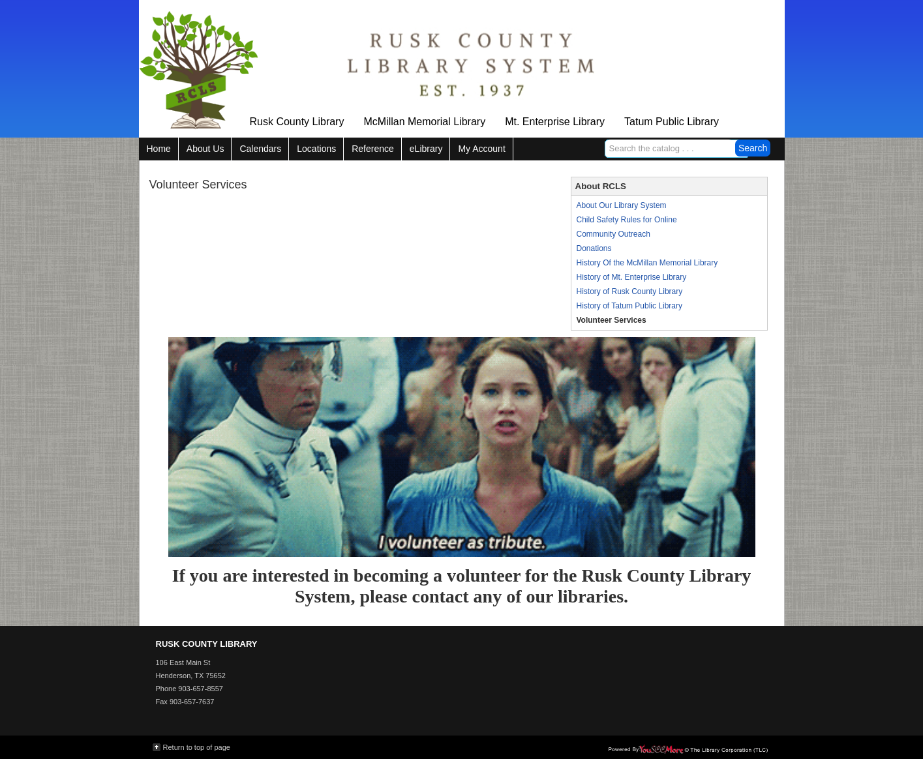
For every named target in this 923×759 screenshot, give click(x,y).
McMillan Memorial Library (424, 121)
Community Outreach (613, 234)
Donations (594, 248)
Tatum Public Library (671, 121)
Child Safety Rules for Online (627, 219)
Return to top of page (196, 747)
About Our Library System (622, 205)
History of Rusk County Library (630, 291)
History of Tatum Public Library (630, 305)
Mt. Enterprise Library (555, 121)
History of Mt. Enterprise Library (632, 277)
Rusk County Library (297, 121)
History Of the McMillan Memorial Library (647, 262)
